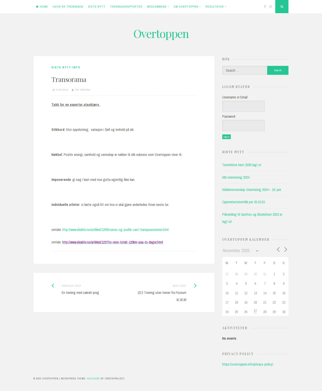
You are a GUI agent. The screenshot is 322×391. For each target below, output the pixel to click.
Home (42, 6)
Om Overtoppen (186, 6)
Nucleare (93, 378)
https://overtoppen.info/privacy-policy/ (247, 364)
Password (228, 116)
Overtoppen (161, 33)
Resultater (214, 6)
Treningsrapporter (126, 6)
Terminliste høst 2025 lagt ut (241, 164)
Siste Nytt (96, 6)
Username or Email (235, 97)
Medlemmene (157, 6)
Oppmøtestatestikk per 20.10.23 (243, 201)
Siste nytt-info (65, 67)
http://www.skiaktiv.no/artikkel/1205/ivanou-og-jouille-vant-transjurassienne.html (115, 229)
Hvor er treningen (68, 6)
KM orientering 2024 (235, 177)
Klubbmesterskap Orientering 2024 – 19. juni (251, 189)
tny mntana (82, 89)
